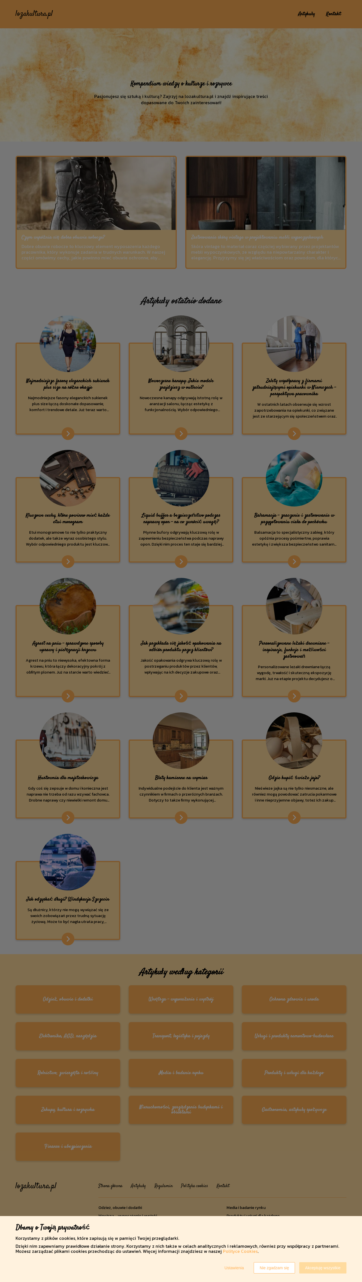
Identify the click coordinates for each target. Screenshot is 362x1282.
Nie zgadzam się (274, 1268)
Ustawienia (234, 1268)
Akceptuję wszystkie (323, 1268)
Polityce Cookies (240, 1251)
